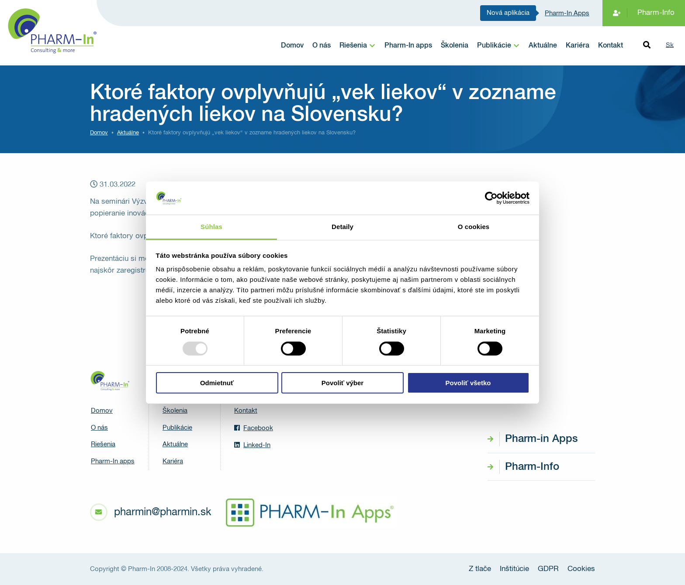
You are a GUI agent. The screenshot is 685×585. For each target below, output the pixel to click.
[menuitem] (357, 45)
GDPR (548, 569)
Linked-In (252, 444)
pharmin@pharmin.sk (162, 512)
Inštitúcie (514, 569)
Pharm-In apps (408, 45)
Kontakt (610, 45)
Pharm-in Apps (541, 439)
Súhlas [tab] (211, 226)
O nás (321, 45)
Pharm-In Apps (567, 13)
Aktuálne (543, 45)
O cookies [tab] (474, 226)
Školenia (454, 45)
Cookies (581, 569)
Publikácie (494, 45)
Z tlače (480, 569)
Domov (292, 45)
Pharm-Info (656, 13)
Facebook (253, 427)
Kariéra (577, 45)
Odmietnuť (217, 383)
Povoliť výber (342, 383)
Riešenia (353, 45)
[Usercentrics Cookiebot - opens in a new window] (491, 198)
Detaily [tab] (342, 226)
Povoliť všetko (468, 383)
